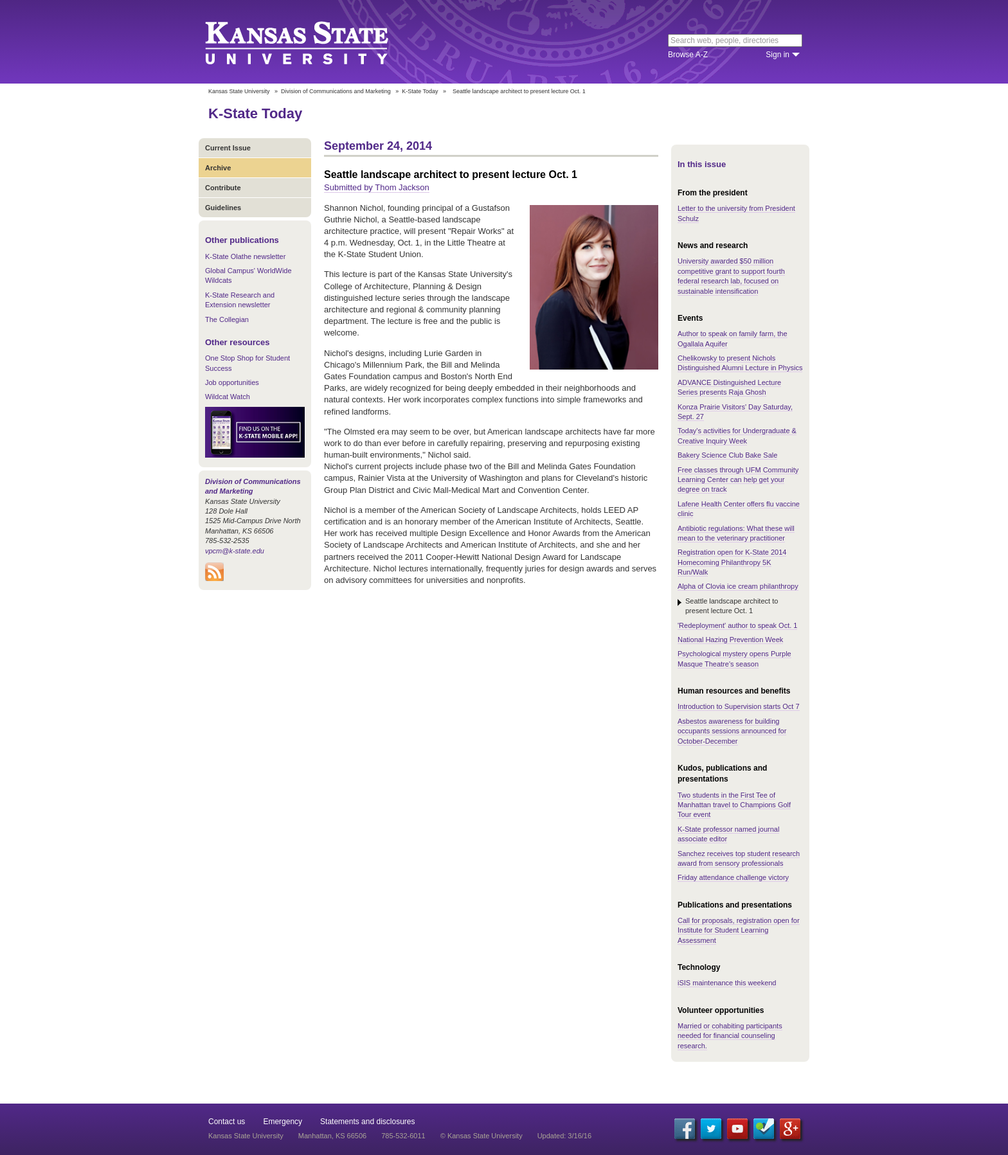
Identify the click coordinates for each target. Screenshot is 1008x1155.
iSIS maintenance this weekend (727, 983)
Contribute (223, 188)
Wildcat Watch (227, 396)
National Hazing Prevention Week (730, 639)
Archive (218, 168)
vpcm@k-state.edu (234, 551)
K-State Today (420, 91)
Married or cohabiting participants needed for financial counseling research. (730, 1036)
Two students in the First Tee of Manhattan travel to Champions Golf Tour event (734, 805)
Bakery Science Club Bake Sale (727, 455)
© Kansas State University (481, 1136)
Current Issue (228, 148)
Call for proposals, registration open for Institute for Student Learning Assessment (739, 930)
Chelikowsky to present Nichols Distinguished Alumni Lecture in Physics (740, 363)
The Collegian (227, 319)
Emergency (282, 1121)
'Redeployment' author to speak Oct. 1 (737, 625)
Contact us (226, 1121)
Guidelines (223, 207)
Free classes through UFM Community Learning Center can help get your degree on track (738, 480)
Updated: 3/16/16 (564, 1136)
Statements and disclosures (367, 1121)
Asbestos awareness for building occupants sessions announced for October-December (732, 731)
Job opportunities (232, 382)
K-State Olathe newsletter (245, 256)
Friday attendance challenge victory (733, 877)
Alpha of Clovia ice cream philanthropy (738, 586)
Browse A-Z (688, 54)
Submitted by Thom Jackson (376, 187)
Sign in (777, 54)
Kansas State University (312, 42)
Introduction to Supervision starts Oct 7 (739, 706)
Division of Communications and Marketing (336, 91)
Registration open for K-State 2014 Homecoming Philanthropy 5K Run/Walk (732, 562)
